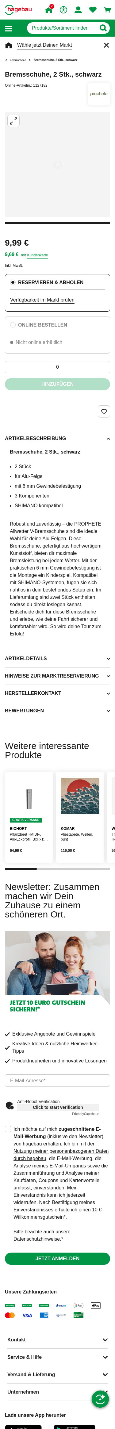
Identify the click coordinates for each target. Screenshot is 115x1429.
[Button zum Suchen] (103, 28)
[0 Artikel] (57, 367)
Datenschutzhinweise (36, 1239)
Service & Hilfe (24, 1357)
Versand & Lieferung (31, 1374)
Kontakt (16, 1339)
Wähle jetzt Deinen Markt (44, 45)
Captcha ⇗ (85, 1114)
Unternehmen (23, 1392)
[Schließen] (106, 45)
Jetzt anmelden (57, 1258)
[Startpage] (18, 10)
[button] (8, 28)
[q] (61, 28)
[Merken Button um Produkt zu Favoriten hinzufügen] (104, 411)
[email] (57, 1080)
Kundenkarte (37, 255)
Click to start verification (58, 1107)
